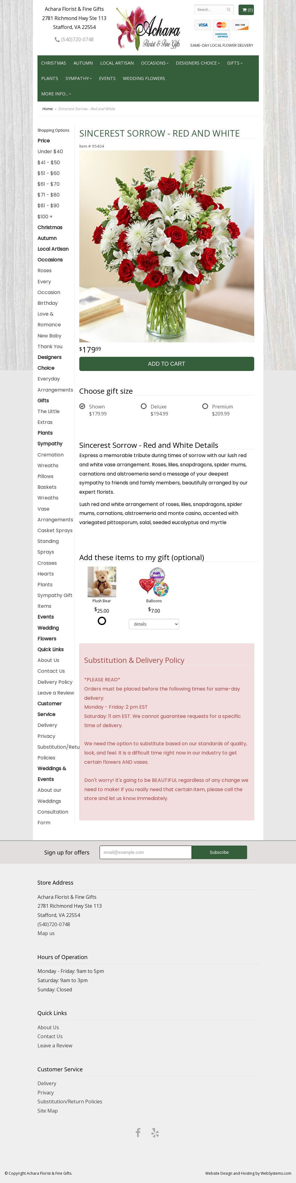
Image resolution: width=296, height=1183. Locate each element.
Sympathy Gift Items (55, 601)
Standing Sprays (48, 547)
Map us (46, 933)
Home (47, 108)
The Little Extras (48, 417)
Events (107, 78)
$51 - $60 (48, 173)
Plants (49, 78)
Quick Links (50, 649)
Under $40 (50, 151)
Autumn (83, 63)
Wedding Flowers (144, 78)
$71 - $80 (48, 194)
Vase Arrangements (55, 514)
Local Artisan (117, 63)
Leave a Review (55, 692)
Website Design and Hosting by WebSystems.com (248, 1173)
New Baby (49, 335)
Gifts (233, 63)
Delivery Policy (55, 682)
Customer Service (49, 709)
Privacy (46, 736)
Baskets (47, 487)
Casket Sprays (55, 530)
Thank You (49, 346)
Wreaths (47, 497)
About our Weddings (49, 795)
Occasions (153, 63)
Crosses (47, 563)
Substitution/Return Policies (55, 752)
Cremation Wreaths (50, 460)
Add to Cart (166, 364)
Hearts (45, 573)
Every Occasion (48, 287)
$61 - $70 (48, 184)
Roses (44, 270)
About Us (48, 660)
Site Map (47, 1110)
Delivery (47, 725)
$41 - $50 (48, 162)
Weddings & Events (51, 774)
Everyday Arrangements (55, 384)
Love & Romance (49, 319)
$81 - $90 (48, 205)
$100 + (45, 216)
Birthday (47, 303)
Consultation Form (52, 817)
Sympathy (77, 78)
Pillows (45, 476)
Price (43, 140)
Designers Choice (196, 63)
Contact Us (51, 671)
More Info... (54, 94)
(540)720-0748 (74, 39)
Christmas (53, 63)
